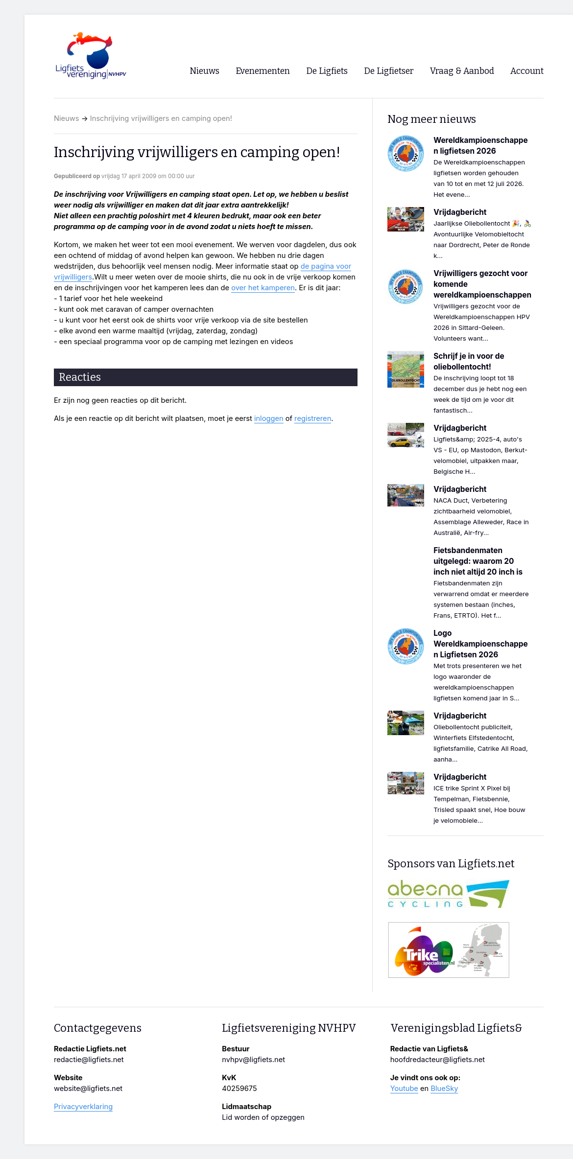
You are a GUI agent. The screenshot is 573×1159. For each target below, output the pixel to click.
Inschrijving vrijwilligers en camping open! (161, 118)
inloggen (269, 418)
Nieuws (66, 118)
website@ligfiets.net (88, 1088)
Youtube (404, 1088)
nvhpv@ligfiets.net (253, 1059)
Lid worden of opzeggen (263, 1117)
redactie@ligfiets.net (89, 1059)
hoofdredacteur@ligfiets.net (437, 1059)
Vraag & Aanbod (462, 71)
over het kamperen (263, 287)
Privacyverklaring (83, 1106)
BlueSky (444, 1088)
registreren (312, 418)
